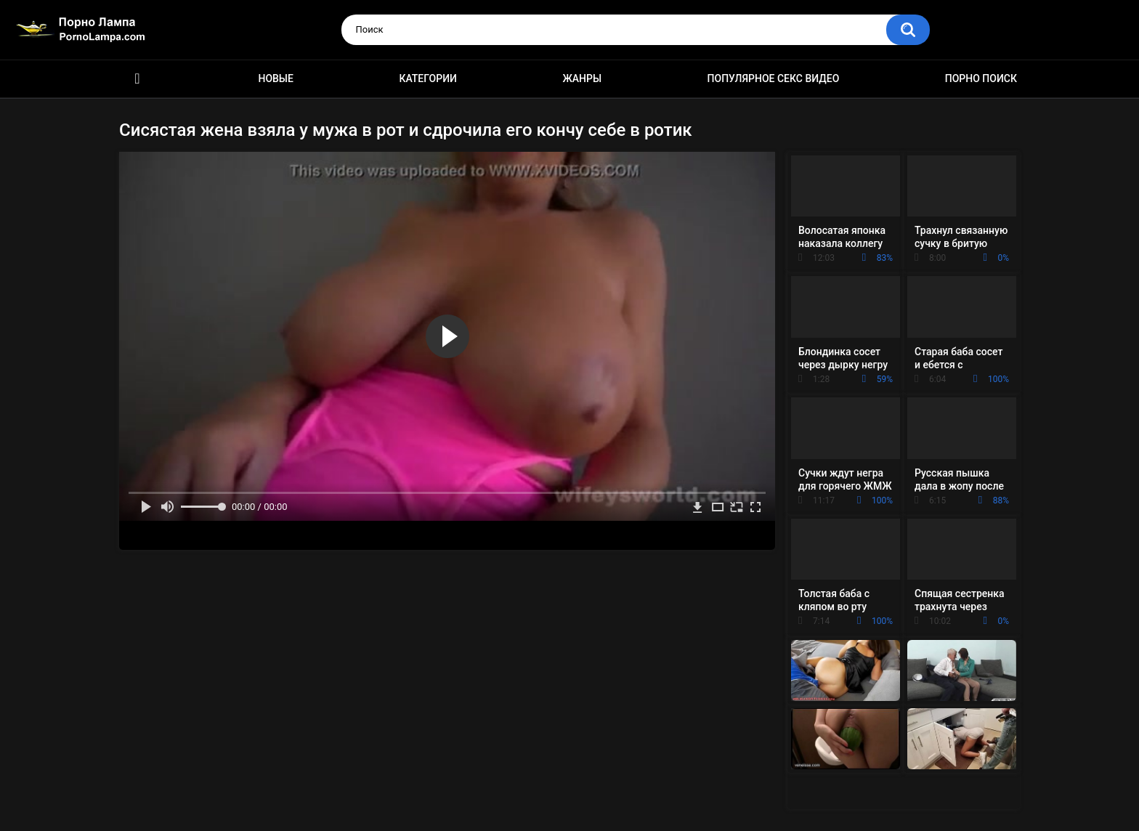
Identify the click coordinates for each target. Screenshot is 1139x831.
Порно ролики (137, 78)
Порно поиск (981, 78)
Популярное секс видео (774, 78)
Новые (275, 78)
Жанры (581, 78)
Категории (428, 78)
